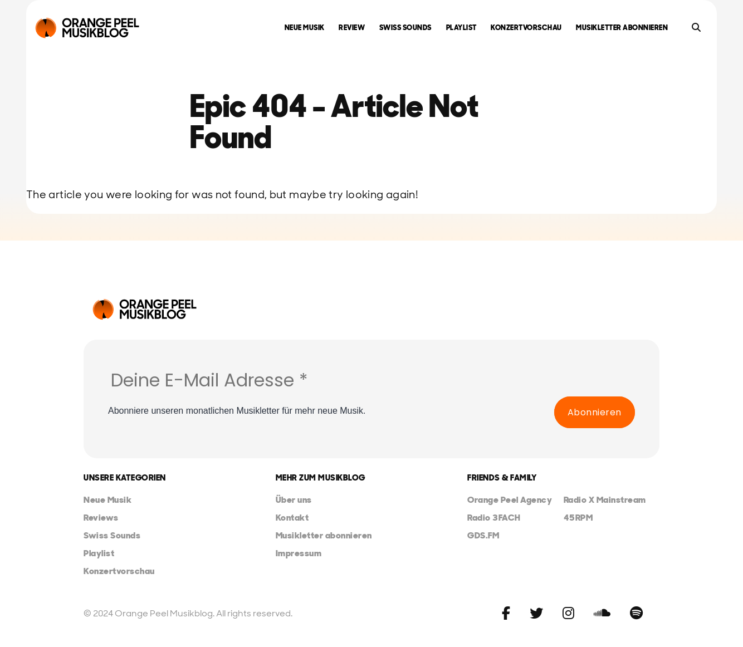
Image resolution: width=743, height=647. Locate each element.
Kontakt (292, 517)
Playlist (461, 27)
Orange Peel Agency (509, 500)
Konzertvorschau (526, 27)
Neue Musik (305, 27)
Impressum (299, 553)
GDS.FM (483, 535)
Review (352, 27)
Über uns (294, 500)
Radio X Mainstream (605, 500)
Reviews (101, 517)
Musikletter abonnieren (622, 27)
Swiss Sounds (405, 27)
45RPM (578, 517)
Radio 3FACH (494, 517)
